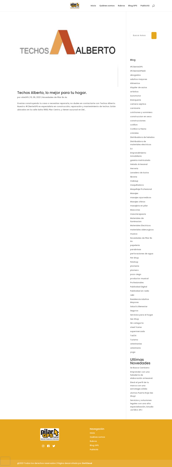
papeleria (135, 245)
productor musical (139, 278)
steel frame (136, 327)
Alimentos (135, 83)
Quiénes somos (107, 6)
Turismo (134, 339)
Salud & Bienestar (139, 306)
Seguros (134, 310)
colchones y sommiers (141, 112)
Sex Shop (134, 319)
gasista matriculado (140, 160)
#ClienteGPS (136, 66)
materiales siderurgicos (142, 229)
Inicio (93, 6)
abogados (135, 75)
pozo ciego (135, 274)
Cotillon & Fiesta (138, 129)
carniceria (135, 108)
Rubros (121, 6)
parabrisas (135, 249)
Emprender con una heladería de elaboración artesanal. (141, 375)
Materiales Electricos (140, 225)
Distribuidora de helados (142, 137)
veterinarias (136, 343)
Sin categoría (136, 323)
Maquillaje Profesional (141, 189)
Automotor (135, 95)
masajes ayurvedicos (140, 197)
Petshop (134, 262)
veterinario (135, 348)
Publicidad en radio (139, 291)
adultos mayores (138, 79)
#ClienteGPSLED (138, 71)
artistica (134, 91)
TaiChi (133, 335)
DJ (131, 148)
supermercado (137, 331)
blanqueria (135, 100)
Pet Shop (134, 257)
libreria (133, 176)
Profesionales (137, 282)
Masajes (134, 193)
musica (133, 233)
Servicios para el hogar (141, 314)
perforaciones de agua (141, 253)
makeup (134, 181)
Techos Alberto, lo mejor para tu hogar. (52, 92)
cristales (134, 133)
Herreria (134, 168)
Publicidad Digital (138, 286)
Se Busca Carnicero (139, 367)
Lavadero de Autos (139, 172)
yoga (132, 352)
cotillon (134, 124)
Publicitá (145, 6)
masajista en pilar (139, 205)
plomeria (134, 266)
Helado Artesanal (139, 164)
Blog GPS (132, 6)
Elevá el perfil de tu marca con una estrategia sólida (139, 385)
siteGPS (25, 97)
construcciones (138, 120)
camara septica (138, 104)
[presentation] (5, 461)
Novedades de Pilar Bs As (54, 97)
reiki (132, 295)
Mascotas (135, 210)
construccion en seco (141, 116)
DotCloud (87, 463)
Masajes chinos (137, 201)
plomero (134, 270)
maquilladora (137, 185)
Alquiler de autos (138, 87)
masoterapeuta (138, 214)
